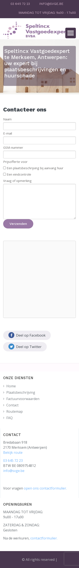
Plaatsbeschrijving (20, 392)
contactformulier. (44, 538)
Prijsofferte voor (15, 162)
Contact (12, 405)
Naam (7, 119)
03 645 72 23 (20, 4)
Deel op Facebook (27, 335)
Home (11, 386)
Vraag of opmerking (17, 181)
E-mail (7, 133)
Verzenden (18, 224)
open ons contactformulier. (45, 488)
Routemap (14, 411)
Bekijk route (13, 452)
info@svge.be (13, 470)
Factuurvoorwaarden (22, 398)
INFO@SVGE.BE (51, 4)
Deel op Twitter (25, 346)
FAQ (9, 417)
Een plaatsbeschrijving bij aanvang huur (35, 168)
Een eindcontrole (19, 174)
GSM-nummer (13, 147)
